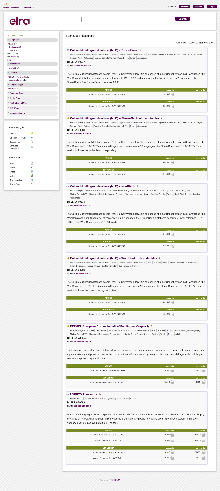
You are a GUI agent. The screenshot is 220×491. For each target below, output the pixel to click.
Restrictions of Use (18, 103)
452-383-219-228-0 (82, 65)
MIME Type (14, 108)
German (12, 57)
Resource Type (16, 93)
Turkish (12, 50)
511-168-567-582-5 (82, 341)
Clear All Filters (17, 36)
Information (29, 8)
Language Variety (17, 113)
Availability (15, 64)
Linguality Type (16, 84)
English (12, 44)
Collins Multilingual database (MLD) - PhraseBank (103, 50)
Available (13, 68)
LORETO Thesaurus (83, 394)
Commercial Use (16, 80)
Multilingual (13, 89)
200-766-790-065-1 (82, 406)
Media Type (15, 98)
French (12, 53)
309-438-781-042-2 (82, 273)
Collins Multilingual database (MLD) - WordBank (102, 186)
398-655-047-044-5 (82, 133)
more (9, 60)
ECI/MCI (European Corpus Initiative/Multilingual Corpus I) (109, 326)
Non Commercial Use (18, 77)
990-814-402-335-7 (82, 205)
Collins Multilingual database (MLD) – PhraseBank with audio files (114, 118)
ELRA (117, 480)
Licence (13, 72)
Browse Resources (11, 8)
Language (14, 40)
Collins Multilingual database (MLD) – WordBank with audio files (113, 258)
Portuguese (14, 47)
